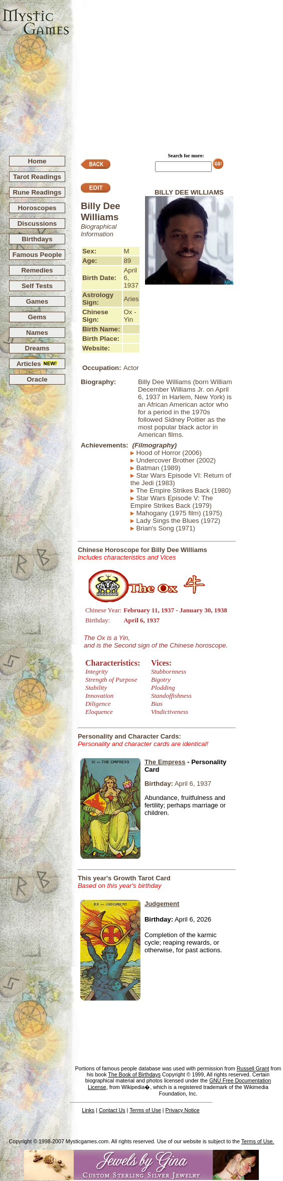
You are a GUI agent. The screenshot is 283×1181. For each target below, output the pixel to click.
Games (37, 301)
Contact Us (112, 1110)
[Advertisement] (176, 73)
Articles (37, 364)
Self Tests (37, 286)
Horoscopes (37, 208)
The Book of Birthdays (134, 1074)
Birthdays (37, 239)
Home (37, 161)
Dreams (37, 348)
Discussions (37, 223)
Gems (37, 317)
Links (88, 1110)
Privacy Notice (183, 1110)
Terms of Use (145, 1110)
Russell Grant (253, 1068)
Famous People (37, 254)
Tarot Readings (37, 176)
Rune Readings (37, 192)
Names (37, 332)
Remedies (37, 270)
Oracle (37, 379)
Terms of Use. (257, 1141)
